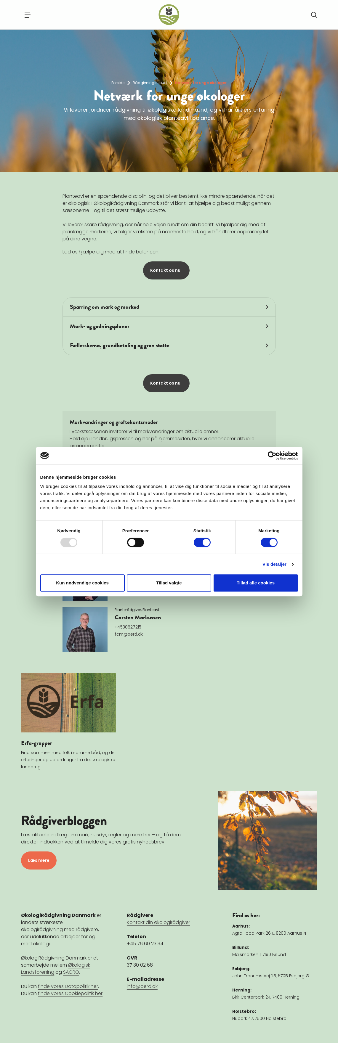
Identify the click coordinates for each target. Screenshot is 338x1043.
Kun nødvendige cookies (82, 582)
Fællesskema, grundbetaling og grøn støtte (119, 345)
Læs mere (38, 860)
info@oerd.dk (142, 986)
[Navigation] (27, 15)
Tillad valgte (169, 582)
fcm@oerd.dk (129, 634)
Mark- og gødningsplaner (99, 326)
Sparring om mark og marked (104, 307)
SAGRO (71, 972)
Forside (117, 82)
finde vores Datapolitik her (68, 986)
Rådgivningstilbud (150, 82)
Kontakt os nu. (166, 270)
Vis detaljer (274, 564)
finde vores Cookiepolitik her (70, 993)
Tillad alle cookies (256, 582)
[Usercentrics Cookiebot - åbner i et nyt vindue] (272, 455)
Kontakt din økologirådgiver (158, 922)
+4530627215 (128, 627)
